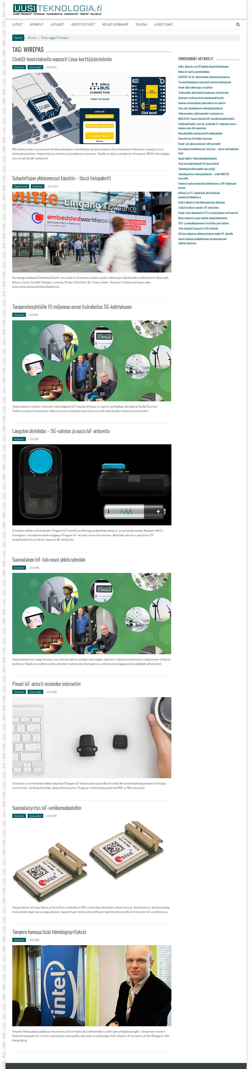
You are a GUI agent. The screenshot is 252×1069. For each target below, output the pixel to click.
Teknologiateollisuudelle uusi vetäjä (196, 169)
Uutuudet (35, 67)
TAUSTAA (141, 24)
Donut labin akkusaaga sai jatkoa (195, 87)
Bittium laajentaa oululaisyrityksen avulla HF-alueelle (205, 233)
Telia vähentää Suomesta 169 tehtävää (198, 228)
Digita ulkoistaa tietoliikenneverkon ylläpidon (201, 202)
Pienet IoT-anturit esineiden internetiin (46, 684)
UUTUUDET (57, 24)
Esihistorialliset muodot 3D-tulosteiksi (198, 207)
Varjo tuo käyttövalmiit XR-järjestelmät (198, 163)
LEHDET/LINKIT (163, 24)
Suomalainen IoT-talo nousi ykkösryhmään (48, 559)
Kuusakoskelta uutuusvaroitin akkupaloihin (200, 133)
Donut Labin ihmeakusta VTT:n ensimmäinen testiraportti (208, 213)
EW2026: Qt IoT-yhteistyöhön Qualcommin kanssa (204, 77)
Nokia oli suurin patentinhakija (193, 71)
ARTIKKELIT (36, 24)
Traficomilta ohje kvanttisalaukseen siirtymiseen (203, 92)
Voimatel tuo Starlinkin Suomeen (195, 138)
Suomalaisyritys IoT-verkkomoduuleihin (46, 808)
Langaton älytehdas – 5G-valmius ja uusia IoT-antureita (61, 431)
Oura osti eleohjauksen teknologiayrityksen (200, 108)
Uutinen (19, 67)
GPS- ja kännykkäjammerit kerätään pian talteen (203, 223)
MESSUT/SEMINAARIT (115, 24)
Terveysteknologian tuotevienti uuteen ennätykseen (204, 82)
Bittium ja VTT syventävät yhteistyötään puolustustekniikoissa (199, 195)
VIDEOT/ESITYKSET (83, 24)
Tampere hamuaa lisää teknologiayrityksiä (49, 932)
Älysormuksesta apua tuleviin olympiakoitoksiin (202, 218)
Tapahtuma (20, 186)
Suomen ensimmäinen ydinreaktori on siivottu (201, 103)
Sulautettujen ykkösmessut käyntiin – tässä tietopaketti (61, 178)
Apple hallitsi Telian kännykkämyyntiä (197, 158)
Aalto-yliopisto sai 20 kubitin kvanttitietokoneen (203, 66)
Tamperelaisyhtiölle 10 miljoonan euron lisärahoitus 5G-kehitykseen (72, 306)
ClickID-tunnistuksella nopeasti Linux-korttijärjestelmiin (62, 59)
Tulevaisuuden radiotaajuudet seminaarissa (200, 113)
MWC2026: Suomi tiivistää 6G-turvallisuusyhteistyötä (206, 118)
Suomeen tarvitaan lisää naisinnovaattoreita (201, 98)
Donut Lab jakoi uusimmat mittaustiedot (199, 143)
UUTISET (17, 24)
